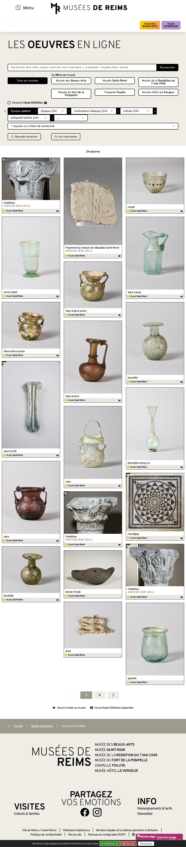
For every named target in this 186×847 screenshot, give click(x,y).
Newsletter (145, 814)
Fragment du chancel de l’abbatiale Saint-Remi (92, 247)
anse (68, 651)
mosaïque (133, 534)
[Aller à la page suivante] (113, 695)
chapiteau (9, 202)
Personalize (146, 843)
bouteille (133, 377)
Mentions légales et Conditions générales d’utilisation (127, 830)
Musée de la (158, 82)
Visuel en (29, 103)
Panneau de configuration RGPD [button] (107, 835)
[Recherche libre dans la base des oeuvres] (82, 67)
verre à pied (10, 292)
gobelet (132, 678)
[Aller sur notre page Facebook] (84, 812)
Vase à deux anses (76, 311)
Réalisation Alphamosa (76, 830)
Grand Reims (48, 830)
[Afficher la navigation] (18, 8)
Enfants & (27, 814)
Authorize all (110, 843)
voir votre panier (65, 137)
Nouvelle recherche (24, 137)
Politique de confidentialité (46, 835)
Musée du (71, 94)
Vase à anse (134, 292)
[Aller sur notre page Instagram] (97, 812)
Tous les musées (28, 81)
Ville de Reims (30, 830)
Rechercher (167, 68)
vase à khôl (9, 451)
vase (68, 481)
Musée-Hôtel (158, 92)
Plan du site (74, 835)
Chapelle (114, 92)
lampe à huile (73, 592)
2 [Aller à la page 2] (99, 695)
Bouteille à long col (138, 463)
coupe (131, 207)
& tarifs (154, 808)
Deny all (129, 843)
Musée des (149, 25)
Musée (171, 25)
